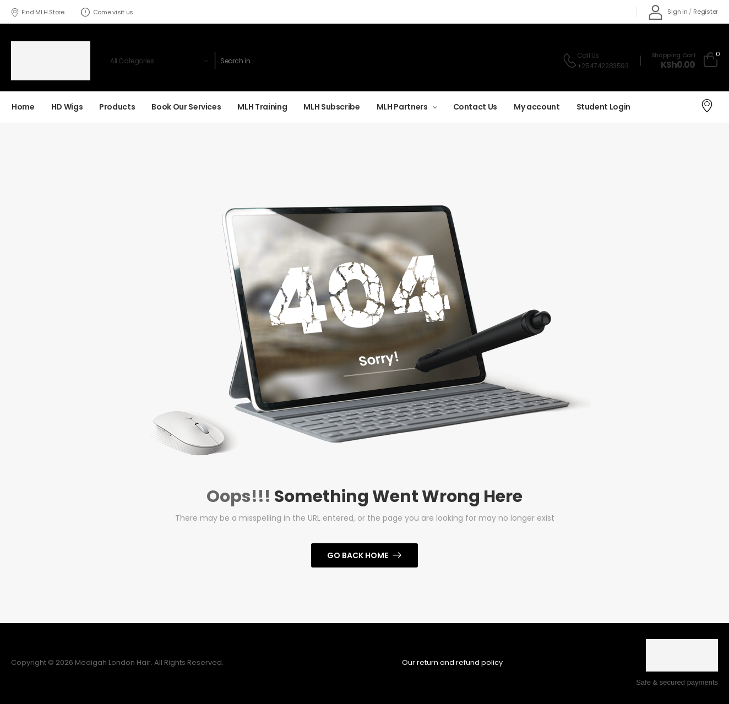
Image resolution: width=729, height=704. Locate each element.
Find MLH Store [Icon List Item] (37, 12)
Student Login (603, 106)
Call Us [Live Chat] (588, 55)
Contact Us (475, 106)
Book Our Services (186, 106)
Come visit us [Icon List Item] (107, 12)
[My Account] (668, 11)
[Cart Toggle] (684, 60)
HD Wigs (67, 106)
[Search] (369, 61)
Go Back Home (357, 555)
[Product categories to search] (157, 61)
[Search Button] (535, 61)
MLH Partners (402, 106)
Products (117, 106)
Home (23, 106)
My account (537, 106)
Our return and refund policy (452, 662)
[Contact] (569, 60)
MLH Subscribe (331, 106)
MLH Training (262, 106)
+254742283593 (603, 65)
